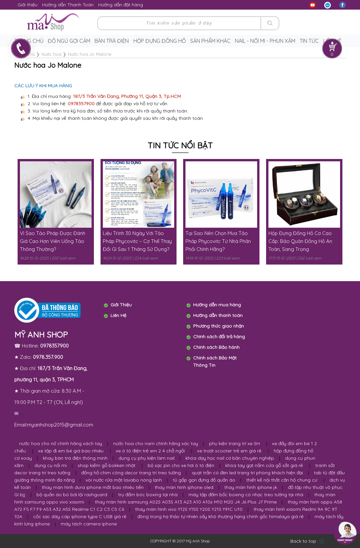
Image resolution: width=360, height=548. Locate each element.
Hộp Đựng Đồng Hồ (159, 41)
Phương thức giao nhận (218, 326)
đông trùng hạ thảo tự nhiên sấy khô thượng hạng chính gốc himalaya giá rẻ (220, 516)
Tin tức (309, 41)
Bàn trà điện (112, 41)
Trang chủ (28, 41)
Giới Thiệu (121, 305)
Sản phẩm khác (210, 41)
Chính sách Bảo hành (216, 347)
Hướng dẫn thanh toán (218, 315)
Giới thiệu (27, 5)
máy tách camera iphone (89, 524)
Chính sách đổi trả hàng (219, 337)
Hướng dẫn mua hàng (217, 305)
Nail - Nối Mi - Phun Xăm (265, 41)
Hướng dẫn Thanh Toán (68, 5)
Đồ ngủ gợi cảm (69, 41)
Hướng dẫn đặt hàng (120, 5)
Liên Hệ (118, 315)
